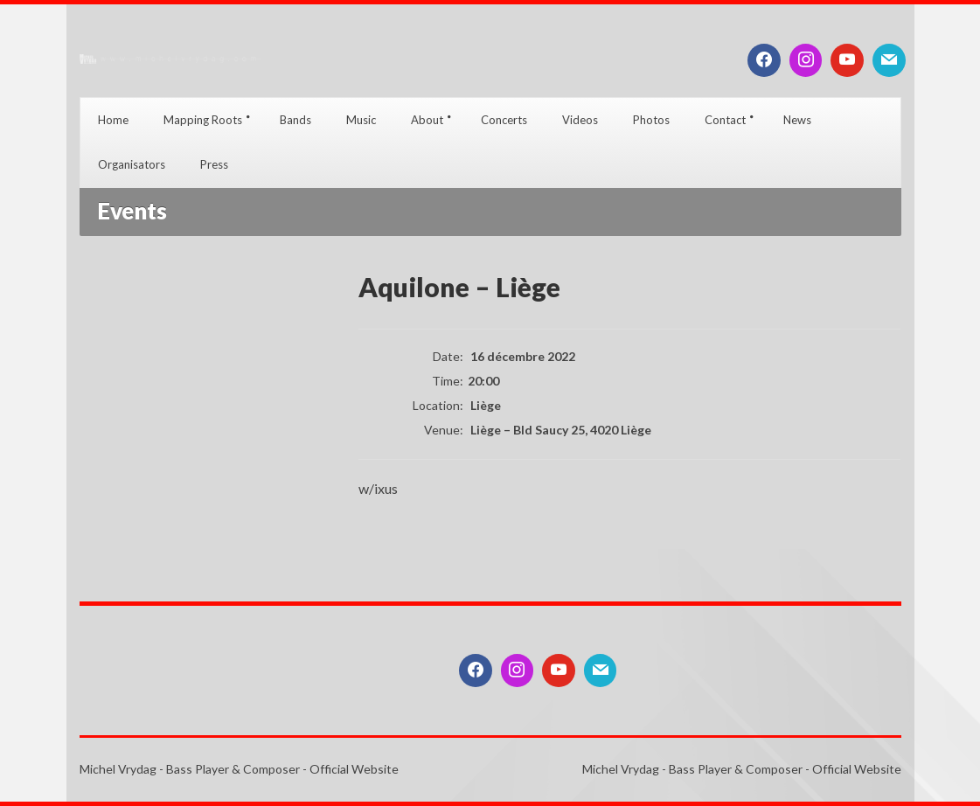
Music (361, 120)
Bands (295, 120)
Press (214, 164)
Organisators (131, 164)
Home (113, 120)
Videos (580, 120)
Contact (725, 120)
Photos (651, 120)
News (797, 120)
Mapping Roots (202, 120)
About (427, 120)
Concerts (504, 120)
